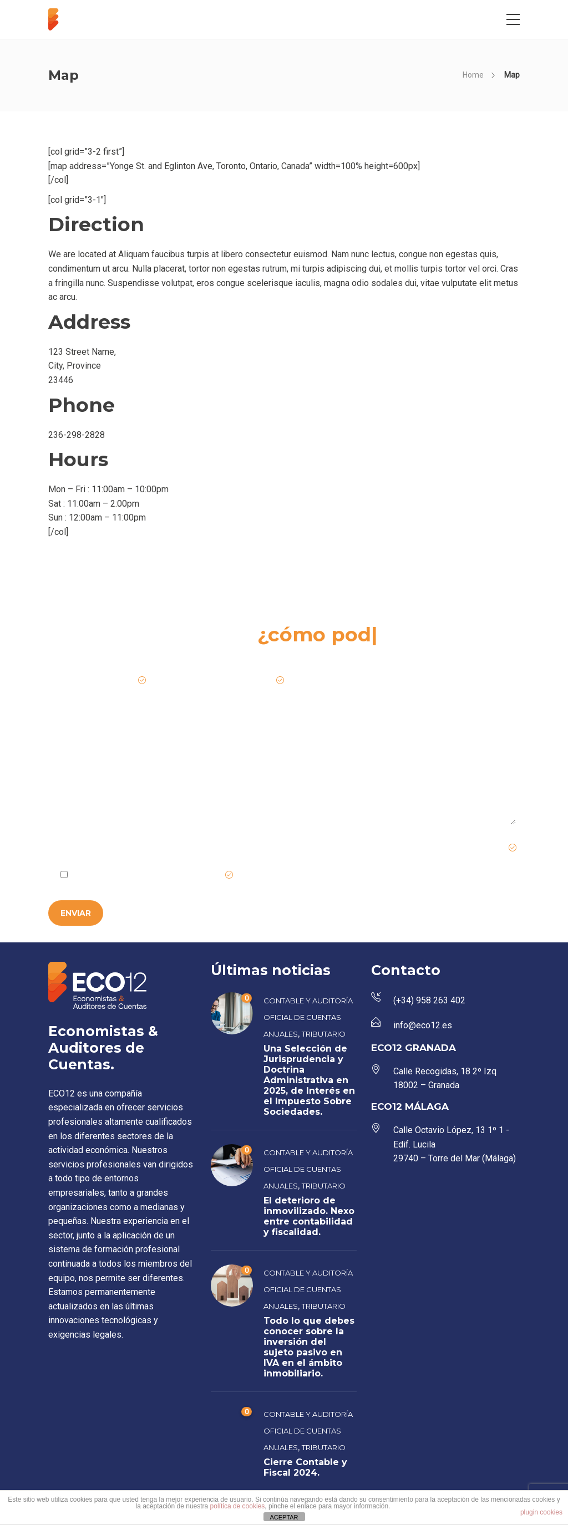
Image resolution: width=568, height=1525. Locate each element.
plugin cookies (541, 1512)
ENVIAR (75, 913)
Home (473, 74)
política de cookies (237, 1506)
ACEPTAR (284, 1517)
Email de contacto (245, 681)
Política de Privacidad (182, 875)
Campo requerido (479, 848)
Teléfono (379, 681)
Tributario (324, 1033)
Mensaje (67, 745)
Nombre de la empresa (99, 681)
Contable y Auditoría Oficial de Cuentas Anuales (308, 1017)
